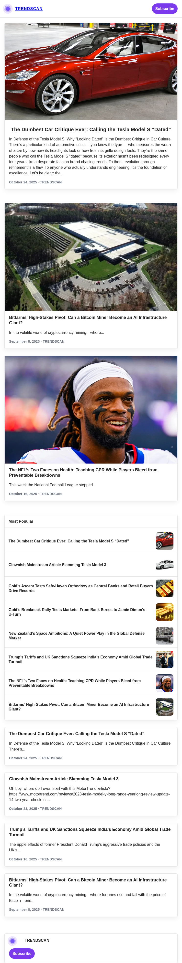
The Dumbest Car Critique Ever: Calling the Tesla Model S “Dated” (91, 129)
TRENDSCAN (29, 9)
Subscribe (164, 9)
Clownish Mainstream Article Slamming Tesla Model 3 (57, 565)
